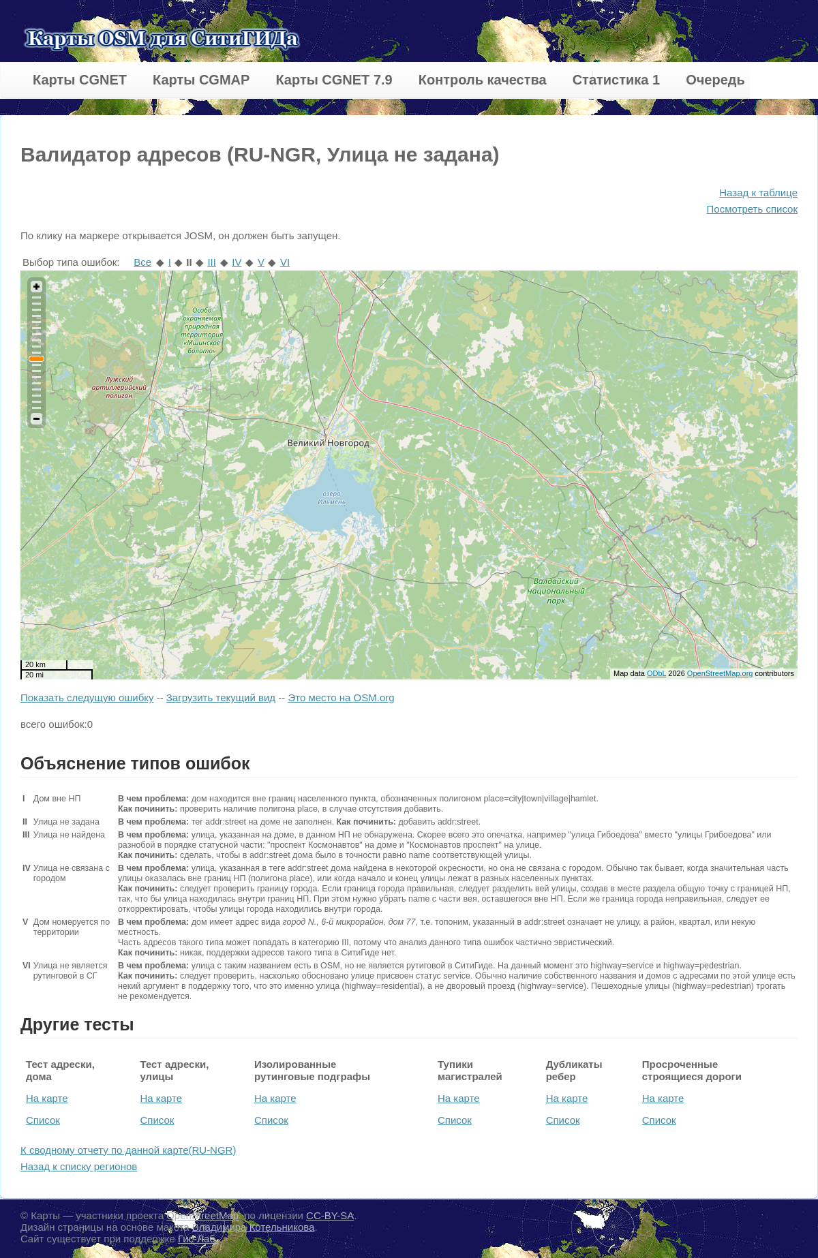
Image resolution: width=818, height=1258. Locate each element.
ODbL (656, 673)
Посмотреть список (752, 209)
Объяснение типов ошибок (135, 763)
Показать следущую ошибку (86, 697)
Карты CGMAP (201, 79)
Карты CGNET (80, 79)
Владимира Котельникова (253, 1227)
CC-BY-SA (330, 1215)
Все (142, 262)
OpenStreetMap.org (720, 673)
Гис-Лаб (198, 1238)
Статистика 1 (616, 79)
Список (43, 1120)
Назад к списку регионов (78, 1166)
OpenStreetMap (202, 1215)
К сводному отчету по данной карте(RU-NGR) (128, 1150)
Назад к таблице (758, 192)
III (211, 262)
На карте (47, 1098)
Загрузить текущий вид (220, 697)
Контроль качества (483, 79)
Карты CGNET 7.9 (333, 79)
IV (236, 262)
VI (285, 262)
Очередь (715, 79)
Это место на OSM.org (341, 697)
